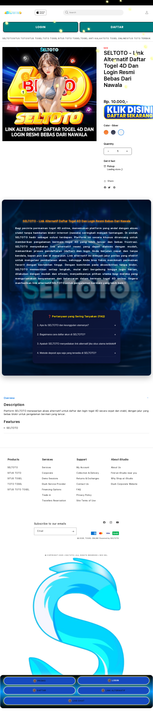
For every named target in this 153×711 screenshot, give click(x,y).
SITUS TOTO (14, 473)
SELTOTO (21, 237)
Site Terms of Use (86, 500)
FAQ (78, 489)
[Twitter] (110, 188)
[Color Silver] (121, 132)
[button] (7, 38)
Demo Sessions (50, 478)
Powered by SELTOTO (109, 538)
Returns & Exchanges (87, 478)
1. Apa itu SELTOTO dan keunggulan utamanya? (63, 325)
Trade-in (46, 495)
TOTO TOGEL (14, 484)
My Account (82, 467)
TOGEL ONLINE (92, 538)
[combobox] (93, 12)
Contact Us (82, 484)
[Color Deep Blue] (113, 132)
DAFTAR (39, 690)
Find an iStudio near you (124, 473)
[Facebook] (106, 188)
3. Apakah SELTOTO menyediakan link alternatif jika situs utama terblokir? (76, 343)
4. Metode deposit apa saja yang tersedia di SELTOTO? (66, 353)
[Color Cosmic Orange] (106, 132)
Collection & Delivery (87, 473)
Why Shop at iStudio (122, 478)
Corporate (47, 473)
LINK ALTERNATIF (113, 691)
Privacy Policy (84, 495)
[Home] (12, 12)
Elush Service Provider (54, 484)
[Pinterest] (115, 188)
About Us (116, 467)
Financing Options (51, 489)
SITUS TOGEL (14, 478)
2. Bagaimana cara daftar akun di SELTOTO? (61, 334)
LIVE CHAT (76, 701)
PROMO (39, 680)
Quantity (109, 143)
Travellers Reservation (54, 500)
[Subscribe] (73, 531)
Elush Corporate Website (124, 484)
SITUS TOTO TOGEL (18, 489)
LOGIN (41, 27)
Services (46, 467)
